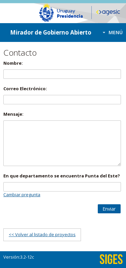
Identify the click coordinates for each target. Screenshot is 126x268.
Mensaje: (13, 114)
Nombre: (13, 63)
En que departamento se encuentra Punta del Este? (61, 176)
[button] (111, 32)
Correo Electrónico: (25, 89)
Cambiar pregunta (21, 195)
